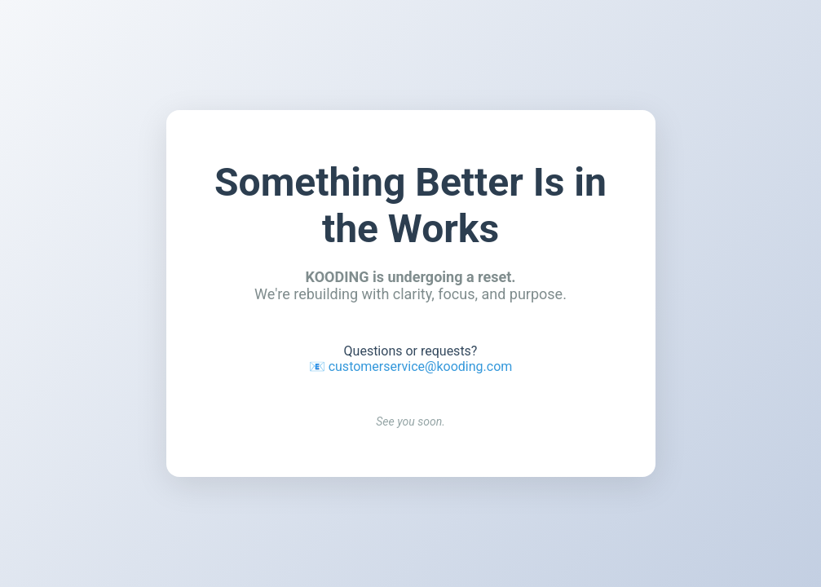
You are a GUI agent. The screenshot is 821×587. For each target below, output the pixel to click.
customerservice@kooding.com (421, 366)
